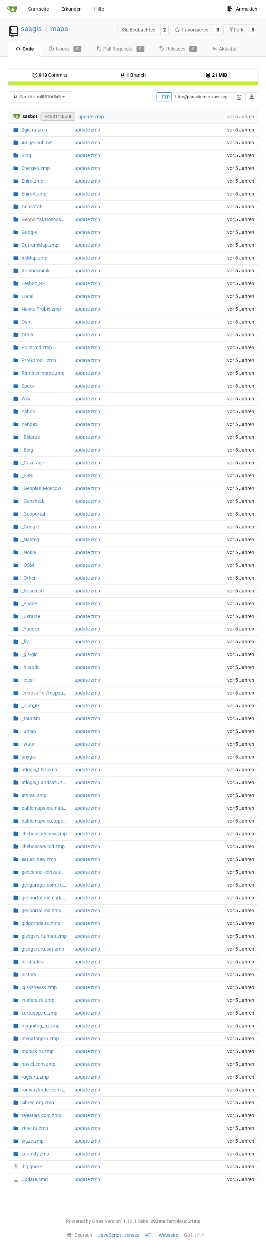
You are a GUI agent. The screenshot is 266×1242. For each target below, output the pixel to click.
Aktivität (224, 49)
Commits (50, 75)
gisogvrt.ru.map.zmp (44, 936)
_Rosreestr (32, 590)
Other (27, 334)
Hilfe (99, 9)
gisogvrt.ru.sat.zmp (42, 949)
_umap (28, 731)
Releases (178, 49)
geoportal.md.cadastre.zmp (51, 897)
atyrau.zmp (33, 795)
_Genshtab (33, 501)
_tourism (30, 718)
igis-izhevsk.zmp (39, 987)
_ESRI (27, 475)
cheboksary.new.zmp (44, 833)
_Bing (27, 450)
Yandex (29, 424)
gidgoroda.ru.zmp (40, 923)
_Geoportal (33, 514)
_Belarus (30, 437)
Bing (26, 155)
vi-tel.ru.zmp (34, 1128)
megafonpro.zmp (40, 1038)
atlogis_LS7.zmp (39, 769)
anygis (28, 757)
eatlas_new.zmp (38, 859)
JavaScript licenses (118, 1235)
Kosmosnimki (36, 270)
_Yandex (30, 629)
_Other (28, 578)
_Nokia (28, 552)
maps (59, 29)
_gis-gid (29, 654)
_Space (29, 603)
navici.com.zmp (38, 1064)
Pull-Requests (120, 49)
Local (27, 296)
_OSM (27, 565)
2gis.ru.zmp (34, 130)
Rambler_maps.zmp (42, 373)
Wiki (25, 398)
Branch (133, 75)
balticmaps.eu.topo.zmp (47, 821)
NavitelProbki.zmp (41, 309)
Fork (236, 30)
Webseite (168, 1235)
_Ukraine (30, 616)
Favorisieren (192, 30)
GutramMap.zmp (40, 245)
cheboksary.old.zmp (43, 846)
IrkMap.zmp (34, 258)
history (28, 974)
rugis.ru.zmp (35, 1077)
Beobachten (139, 30)
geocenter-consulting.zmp (49, 872)
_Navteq (30, 539)
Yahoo (28, 411)
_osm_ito (31, 705)
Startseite (38, 9)
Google (29, 232)
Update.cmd (34, 1179)
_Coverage (32, 462)
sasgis (31, 29)
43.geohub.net (37, 142)
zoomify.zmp (35, 1154)
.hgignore (31, 1166)
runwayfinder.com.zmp (46, 1090)
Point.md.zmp (36, 347)
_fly (25, 641)
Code (24, 49)
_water (28, 744)
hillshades (32, 961)
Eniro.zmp (32, 181)
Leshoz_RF (33, 283)
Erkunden (71, 9)
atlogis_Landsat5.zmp (45, 782)
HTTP (164, 97)
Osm (26, 322)
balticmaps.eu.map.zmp (47, 808)
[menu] (78, 1235)
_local (27, 680)
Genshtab (32, 206)
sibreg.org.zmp (37, 1102)
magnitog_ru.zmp (40, 1025)
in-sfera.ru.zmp (37, 1000)
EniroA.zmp (33, 194)
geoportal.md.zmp (41, 910)
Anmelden (242, 9)
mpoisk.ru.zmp (37, 1051)
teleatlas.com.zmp (41, 1115)
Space (28, 386)
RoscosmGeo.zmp (53, 219)
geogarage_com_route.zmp (50, 885)
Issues (64, 49)
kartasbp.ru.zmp (39, 1013)
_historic (30, 667)
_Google (30, 526)
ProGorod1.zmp (38, 360)
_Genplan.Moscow (41, 488)
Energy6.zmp (35, 168)
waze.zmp (32, 1141)
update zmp (91, 116)
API (149, 1235)
